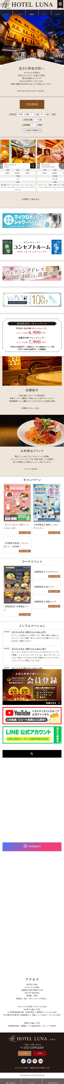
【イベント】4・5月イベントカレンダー (28, 632)
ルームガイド (19, 12)
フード (44, 12)
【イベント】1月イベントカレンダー (27, 668)
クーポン (24, 1053)
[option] (18, 165)
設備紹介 (32, 12)
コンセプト (6, 12)
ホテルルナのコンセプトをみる (30, 91)
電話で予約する (10, 1081)
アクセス (57, 12)
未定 (54, 114)
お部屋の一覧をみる (30, 199)
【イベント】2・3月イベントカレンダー (28, 649)
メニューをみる (30, 469)
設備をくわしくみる (30, 408)
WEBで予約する (53, 1081)
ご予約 (39, 1053)
